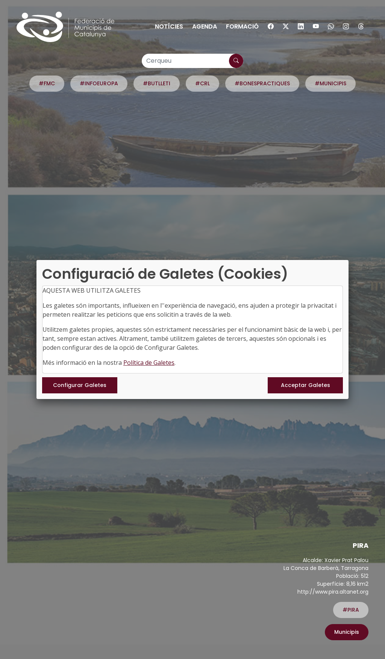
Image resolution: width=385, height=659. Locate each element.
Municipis (346, 632)
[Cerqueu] (192, 61)
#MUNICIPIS (330, 83)
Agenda (204, 26)
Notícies (169, 26)
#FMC (47, 83)
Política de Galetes (148, 362)
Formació (242, 26)
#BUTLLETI (156, 83)
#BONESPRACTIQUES (262, 83)
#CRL (202, 83)
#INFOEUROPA (99, 83)
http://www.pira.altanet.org (332, 592)
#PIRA (351, 610)
